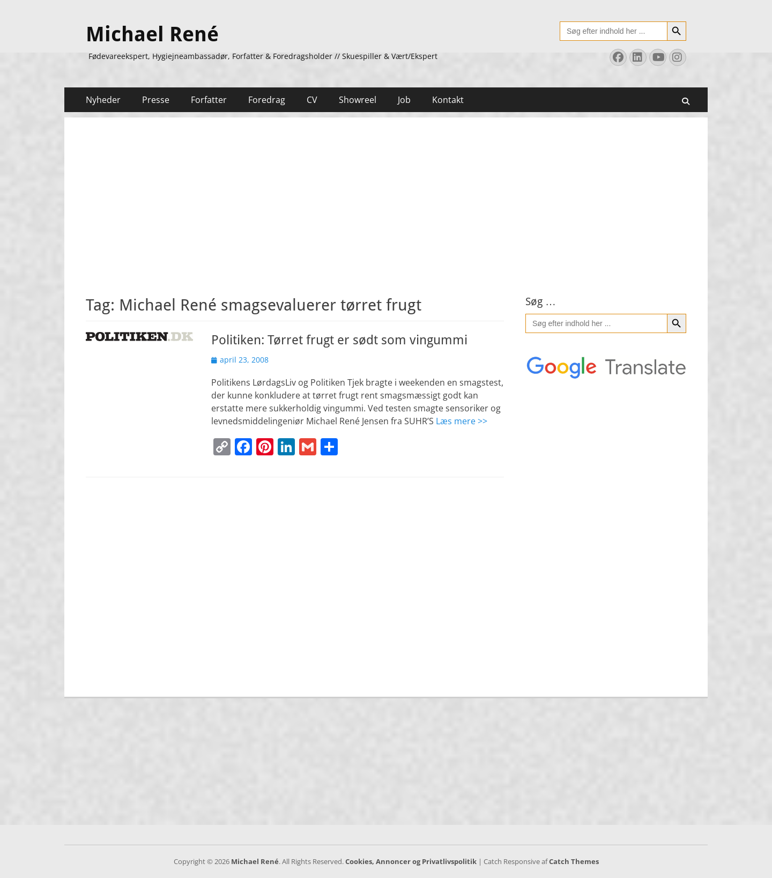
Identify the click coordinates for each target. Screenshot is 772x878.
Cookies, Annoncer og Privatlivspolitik (411, 861)
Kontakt (448, 100)
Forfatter (209, 100)
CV (312, 100)
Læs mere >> (461, 421)
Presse (155, 100)
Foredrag (266, 100)
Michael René (152, 34)
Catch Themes (574, 861)
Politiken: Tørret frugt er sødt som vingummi (339, 340)
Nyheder (103, 100)
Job (404, 100)
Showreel (357, 100)
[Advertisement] (386, 192)
